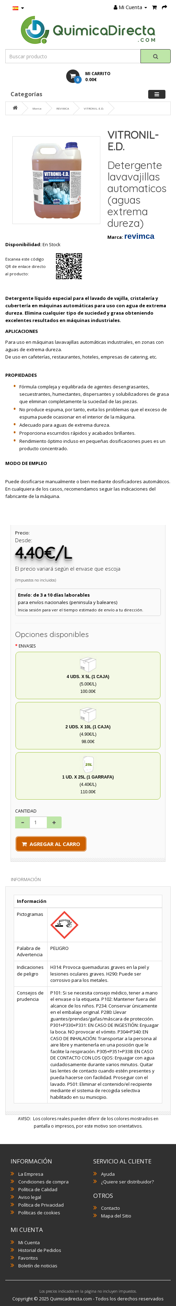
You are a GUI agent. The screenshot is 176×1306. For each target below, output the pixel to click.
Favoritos (28, 1258)
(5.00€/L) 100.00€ (88, 675)
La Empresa (30, 1174)
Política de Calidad (37, 1189)
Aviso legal (29, 1197)
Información (26, 879)
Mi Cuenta (29, 1242)
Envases (27, 646)
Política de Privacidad (41, 1205)
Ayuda (108, 1174)
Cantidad (26, 811)
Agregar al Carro (51, 843)
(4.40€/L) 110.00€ (88, 775)
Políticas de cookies (39, 1212)
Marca (37, 108)
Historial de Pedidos (39, 1250)
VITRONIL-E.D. (94, 108)
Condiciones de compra (43, 1182)
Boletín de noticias (37, 1265)
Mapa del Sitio (116, 1216)
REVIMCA (62, 108)
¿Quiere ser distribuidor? (127, 1182)
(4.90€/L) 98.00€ (88, 725)
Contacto (110, 1208)
